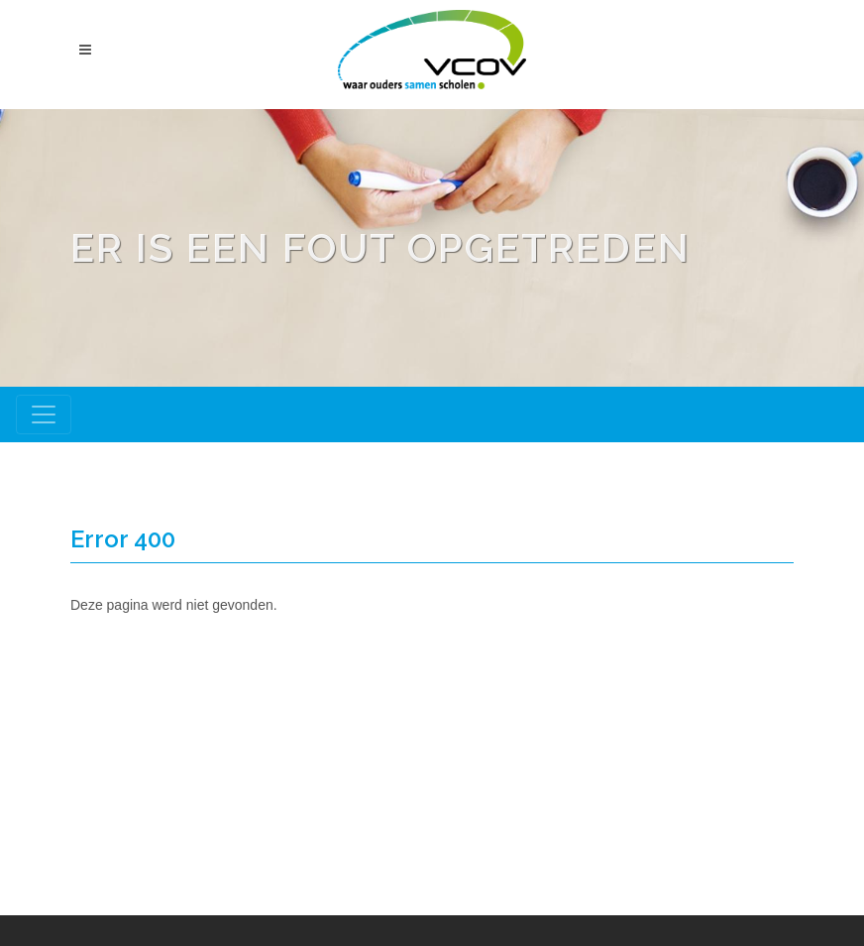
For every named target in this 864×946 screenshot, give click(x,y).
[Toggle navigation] (43, 414)
